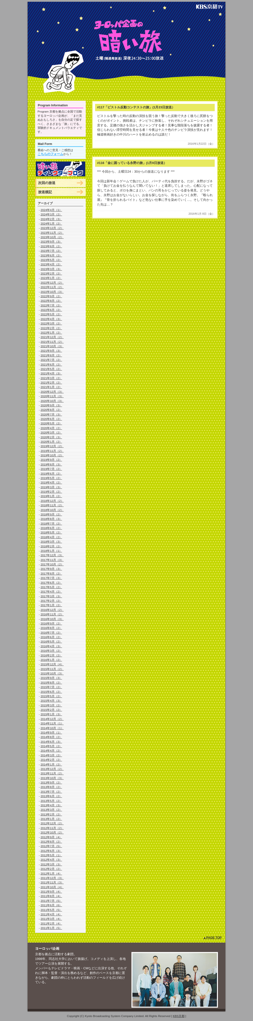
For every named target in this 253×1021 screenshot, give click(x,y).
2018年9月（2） (51, 514)
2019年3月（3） (51, 487)
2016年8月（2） (51, 627)
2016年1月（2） (51, 659)
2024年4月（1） (51, 209)
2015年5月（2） (51, 696)
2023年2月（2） (51, 273)
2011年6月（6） (51, 905)
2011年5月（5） (51, 909)
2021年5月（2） (51, 369)
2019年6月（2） (51, 473)
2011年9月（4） (51, 891)
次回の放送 (46, 183)
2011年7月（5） (51, 900)
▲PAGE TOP (212, 937)
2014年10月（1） (52, 728)
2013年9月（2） (51, 782)
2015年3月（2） (51, 705)
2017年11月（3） (52, 559)
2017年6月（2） (51, 582)
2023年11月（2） (52, 232)
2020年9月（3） (51, 405)
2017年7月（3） (51, 578)
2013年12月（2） (52, 768)
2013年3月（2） (51, 809)
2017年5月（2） (51, 587)
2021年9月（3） (51, 350)
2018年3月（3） (51, 541)
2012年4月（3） (51, 859)
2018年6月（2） (51, 528)
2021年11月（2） (52, 341)
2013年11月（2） (52, 773)
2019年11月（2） (52, 450)
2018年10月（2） (52, 509)
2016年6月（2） (51, 637)
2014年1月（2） (51, 764)
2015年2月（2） (51, 709)
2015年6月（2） (51, 691)
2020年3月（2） (51, 432)
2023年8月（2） (51, 246)
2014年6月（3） (51, 741)
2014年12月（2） (52, 718)
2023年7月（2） (51, 250)
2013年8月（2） (51, 787)
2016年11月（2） (52, 614)
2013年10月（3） (52, 778)
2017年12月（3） (52, 555)
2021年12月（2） (52, 337)
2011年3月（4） (51, 918)
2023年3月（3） (51, 269)
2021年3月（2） (51, 378)
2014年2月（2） (51, 759)
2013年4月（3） (51, 805)
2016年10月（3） (52, 619)
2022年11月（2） (52, 287)
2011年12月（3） (52, 878)
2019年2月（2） (51, 491)
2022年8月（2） (51, 300)
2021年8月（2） (51, 355)
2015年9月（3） (51, 677)
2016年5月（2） (51, 641)
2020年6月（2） (51, 418)
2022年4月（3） (51, 319)
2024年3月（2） (51, 214)
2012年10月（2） (52, 832)
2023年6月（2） (51, 255)
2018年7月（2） (51, 523)
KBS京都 (178, 1016)
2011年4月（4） (51, 914)
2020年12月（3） (52, 391)
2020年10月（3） (52, 400)
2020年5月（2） (51, 423)
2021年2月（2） (51, 382)
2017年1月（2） (51, 605)
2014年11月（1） (52, 723)
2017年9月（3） (51, 568)
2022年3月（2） (51, 323)
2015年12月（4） (52, 664)
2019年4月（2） (51, 482)
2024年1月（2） (51, 223)
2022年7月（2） (51, 305)
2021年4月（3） (51, 373)
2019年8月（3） (51, 464)
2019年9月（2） (51, 459)
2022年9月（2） (51, 296)
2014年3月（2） (51, 755)
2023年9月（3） (51, 241)
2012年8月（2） (51, 841)
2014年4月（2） (51, 750)
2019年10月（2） (52, 455)
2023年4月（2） (51, 264)
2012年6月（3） (51, 850)
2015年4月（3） (51, 700)
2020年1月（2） (51, 441)
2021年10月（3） (52, 346)
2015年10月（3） (52, 673)
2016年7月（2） (51, 632)
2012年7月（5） (51, 846)
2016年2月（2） (51, 655)
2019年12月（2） (52, 446)
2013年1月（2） (51, 818)
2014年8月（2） (51, 737)
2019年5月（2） (51, 478)
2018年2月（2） (51, 546)
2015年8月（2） (51, 682)
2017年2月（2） (51, 600)
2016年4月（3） (51, 646)
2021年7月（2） (51, 359)
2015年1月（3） (51, 714)
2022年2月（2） (51, 328)
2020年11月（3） (52, 396)
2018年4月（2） (51, 537)
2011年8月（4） (51, 896)
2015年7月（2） (51, 687)
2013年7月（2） (51, 791)
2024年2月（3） (51, 219)
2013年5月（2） (51, 800)
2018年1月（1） (51, 550)
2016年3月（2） (51, 650)
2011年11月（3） (52, 882)
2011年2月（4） (51, 923)
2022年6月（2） (51, 309)
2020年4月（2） (51, 428)
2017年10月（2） (52, 564)
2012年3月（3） (51, 864)
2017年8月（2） (51, 573)
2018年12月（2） (52, 500)
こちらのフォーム (50, 154)
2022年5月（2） (51, 314)
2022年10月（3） (52, 291)
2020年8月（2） (51, 409)
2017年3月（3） (51, 596)
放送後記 (45, 192)
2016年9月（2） (51, 623)
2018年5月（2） (51, 532)
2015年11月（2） (52, 669)
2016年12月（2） (52, 609)
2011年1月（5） (51, 927)
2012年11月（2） (52, 828)
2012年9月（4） (51, 837)
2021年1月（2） (51, 387)
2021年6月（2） (51, 364)
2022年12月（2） (52, 282)
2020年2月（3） (51, 437)
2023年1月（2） (51, 277)
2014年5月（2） (51, 746)
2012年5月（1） (51, 855)
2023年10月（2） (52, 237)
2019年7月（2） (51, 468)
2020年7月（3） (51, 414)
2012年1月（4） (51, 873)
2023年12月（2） (52, 228)
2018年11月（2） (52, 505)
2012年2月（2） (51, 868)
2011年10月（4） (52, 887)
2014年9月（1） (51, 732)
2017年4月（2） (51, 591)
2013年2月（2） (51, 814)
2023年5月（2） (51, 259)
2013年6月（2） (51, 796)
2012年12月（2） (52, 823)
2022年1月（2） (51, 332)
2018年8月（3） (51, 518)
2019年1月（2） (51, 496)
